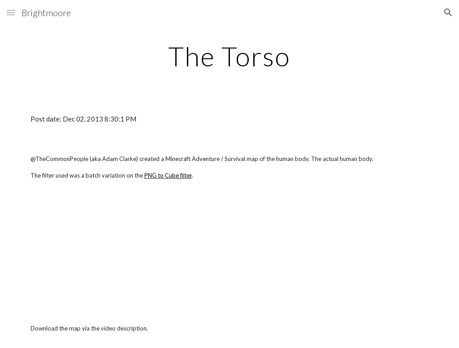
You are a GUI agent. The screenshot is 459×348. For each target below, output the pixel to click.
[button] (11, 12)
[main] (229, 56)
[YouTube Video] (108, 251)
